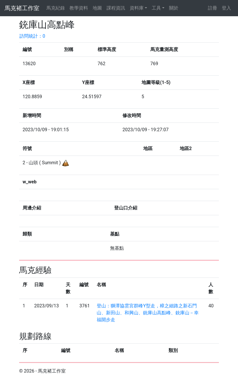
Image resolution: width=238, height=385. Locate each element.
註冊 (212, 8)
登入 (226, 8)
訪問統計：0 (32, 36)
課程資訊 (116, 8)
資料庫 (137, 8)
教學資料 (78, 8)
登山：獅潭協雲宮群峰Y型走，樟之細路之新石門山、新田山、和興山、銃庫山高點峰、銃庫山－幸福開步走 (148, 312)
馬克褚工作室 (22, 8)
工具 (156, 8)
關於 (173, 8)
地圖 (97, 8)
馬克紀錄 (55, 8)
